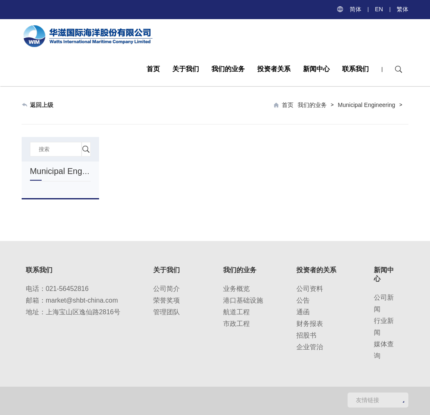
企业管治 (309, 346)
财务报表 (309, 323)
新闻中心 (316, 68)
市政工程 (236, 323)
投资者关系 (274, 68)
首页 (153, 68)
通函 (303, 312)
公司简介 (166, 288)
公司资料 (309, 288)
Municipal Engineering (366, 105)
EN (379, 9)
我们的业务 (228, 68)
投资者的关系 (316, 269)
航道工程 (236, 312)
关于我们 (185, 68)
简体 (355, 9)
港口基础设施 (243, 300)
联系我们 (355, 68)
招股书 (306, 335)
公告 (303, 300)
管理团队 (166, 312)
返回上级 (41, 105)
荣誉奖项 (166, 300)
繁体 (402, 9)
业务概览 (236, 288)
